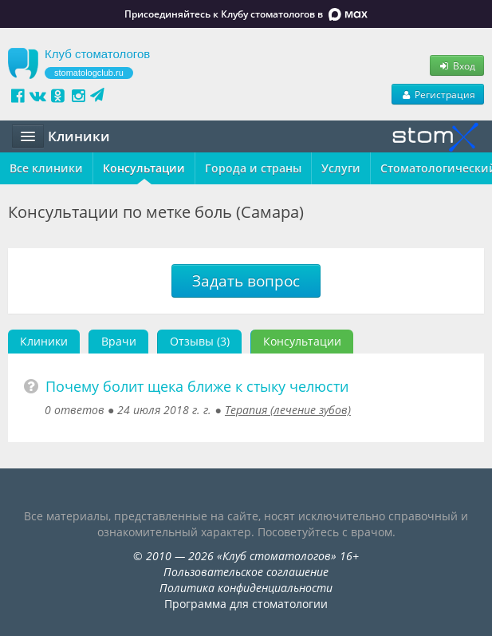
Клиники (44, 341)
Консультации (144, 168)
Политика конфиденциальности (246, 587)
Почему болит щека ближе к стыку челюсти (196, 386)
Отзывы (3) (200, 341)
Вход (457, 65)
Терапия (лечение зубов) (288, 409)
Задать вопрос (246, 281)
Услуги (340, 168)
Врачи (118, 341)
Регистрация (437, 94)
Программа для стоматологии (246, 603)
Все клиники (46, 168)
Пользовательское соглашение (246, 571)
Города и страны (253, 168)
